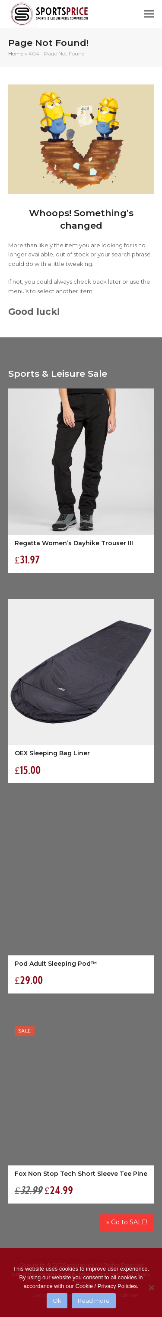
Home (15, 53)
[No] (151, 1287)
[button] (149, 14)
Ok (57, 1300)
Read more (94, 1300)
